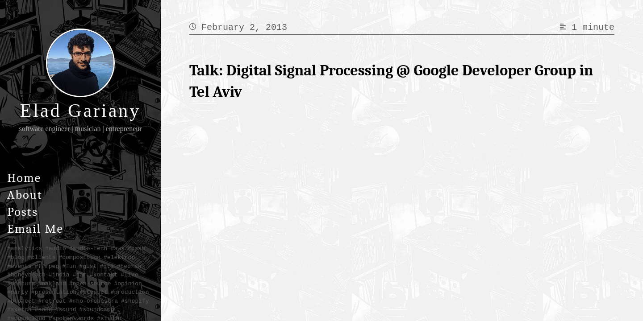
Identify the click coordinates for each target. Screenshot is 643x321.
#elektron (119, 257)
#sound (65, 309)
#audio (55, 248)
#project (21, 301)
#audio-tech (88, 248)
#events (19, 266)
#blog (16, 257)
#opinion (128, 284)
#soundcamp (96, 309)
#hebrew (129, 266)
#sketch (19, 309)
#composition (79, 257)
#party (17, 292)
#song (43, 309)
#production (130, 292)
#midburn (21, 284)
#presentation (53, 292)
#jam (80, 275)
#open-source (90, 284)
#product (93, 292)
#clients (41, 257)
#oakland (52, 284)
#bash (136, 248)
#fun (69, 266)
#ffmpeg (47, 266)
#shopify (135, 301)
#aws (118, 248)
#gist (87, 266)
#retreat (52, 301)
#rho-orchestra (93, 301)
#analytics (24, 248)
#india (59, 275)
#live (129, 275)
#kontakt (103, 275)
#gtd (106, 266)
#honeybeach (26, 275)
